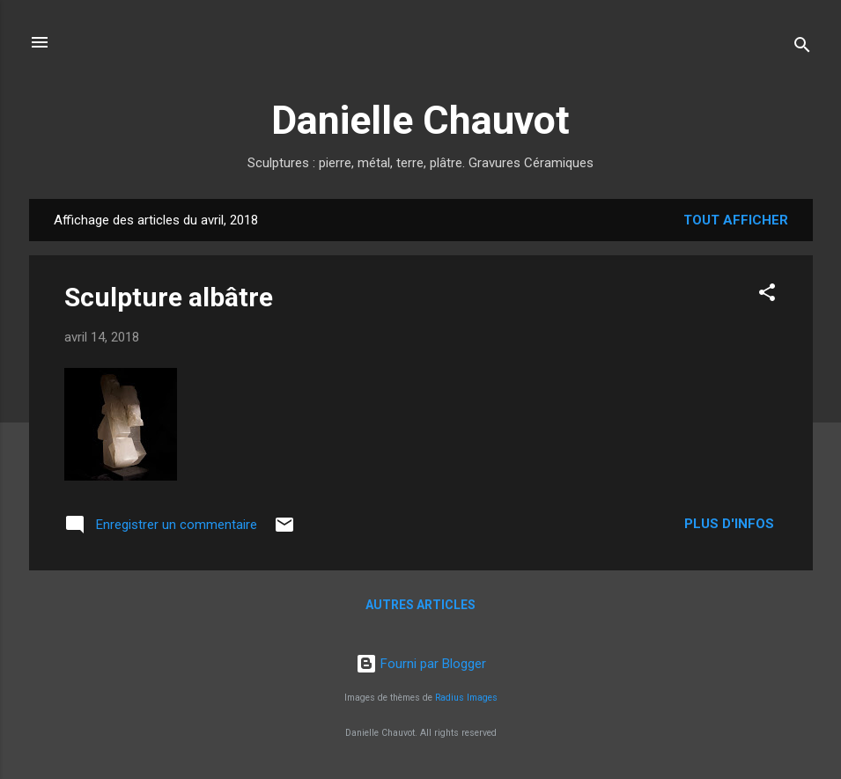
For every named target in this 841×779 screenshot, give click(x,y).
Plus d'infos (731, 524)
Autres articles (420, 605)
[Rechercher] (802, 48)
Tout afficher (735, 220)
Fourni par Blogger (421, 664)
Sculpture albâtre (168, 297)
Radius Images (466, 697)
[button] (767, 295)
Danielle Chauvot (420, 120)
